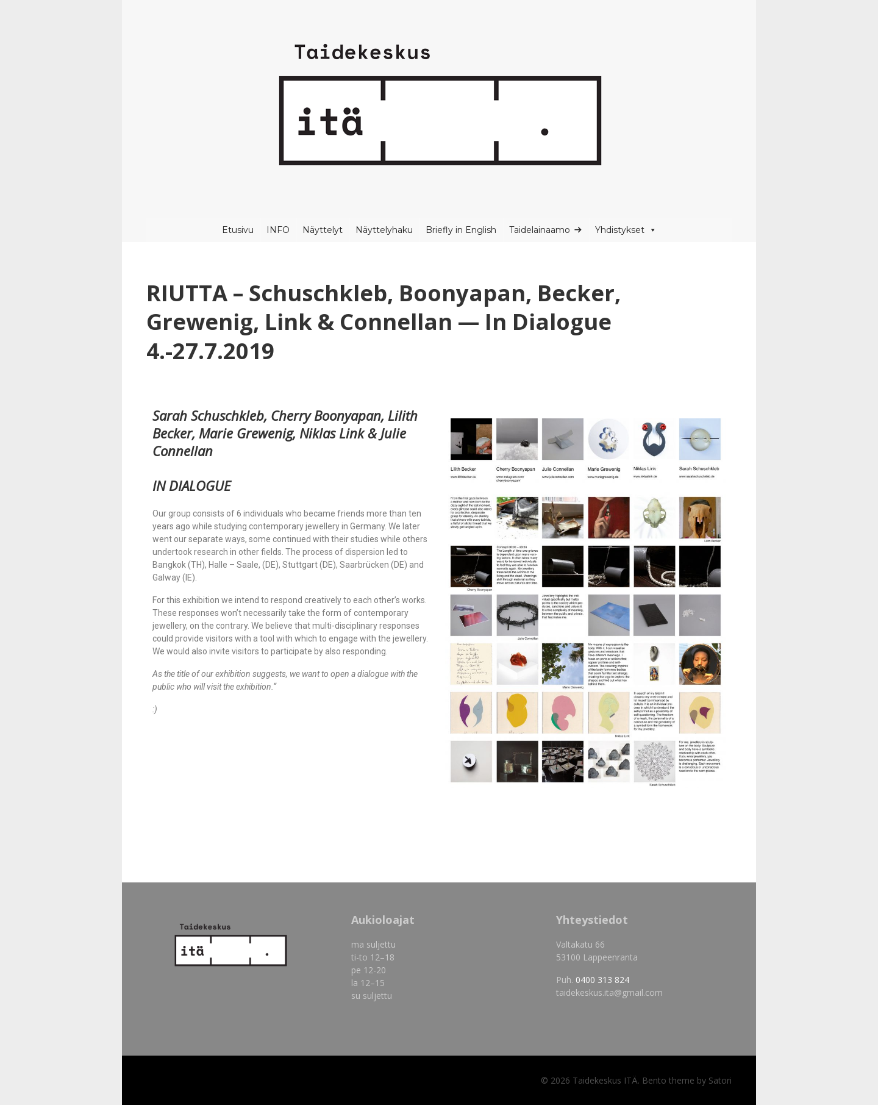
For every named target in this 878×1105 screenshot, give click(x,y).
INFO (278, 229)
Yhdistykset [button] (626, 229)
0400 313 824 (602, 979)
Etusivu (238, 229)
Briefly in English (461, 229)
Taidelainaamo (539, 229)
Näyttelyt (322, 229)
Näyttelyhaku (384, 229)
